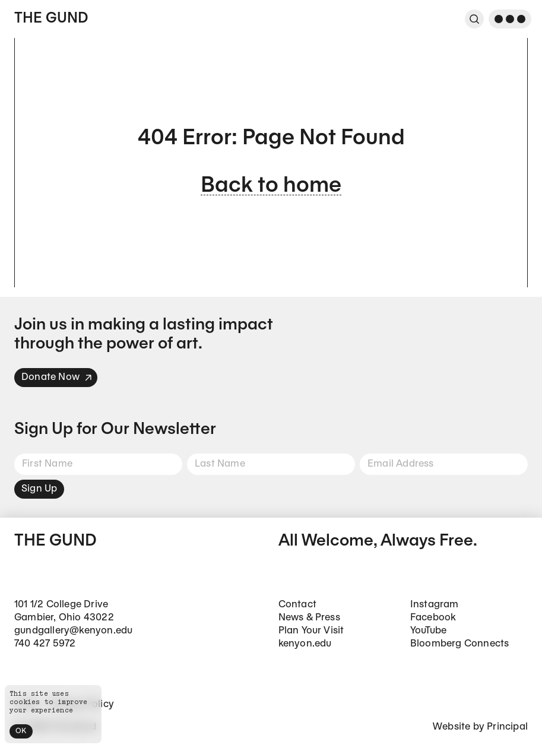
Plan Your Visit (311, 630)
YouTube (428, 630)
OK (21, 731)
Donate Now (57, 377)
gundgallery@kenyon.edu (73, 630)
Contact (297, 604)
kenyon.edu (305, 643)
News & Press (309, 617)
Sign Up (39, 488)
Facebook (433, 617)
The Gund (51, 19)
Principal (507, 726)
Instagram (434, 604)
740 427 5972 (44, 643)
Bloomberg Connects (459, 643)
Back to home (271, 186)
